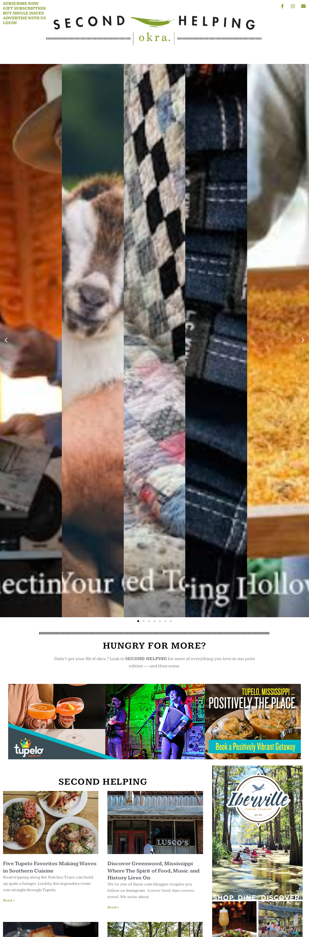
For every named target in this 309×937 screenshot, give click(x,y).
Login (10, 23)
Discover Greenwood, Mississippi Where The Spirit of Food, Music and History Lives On (153, 870)
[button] (6, 340)
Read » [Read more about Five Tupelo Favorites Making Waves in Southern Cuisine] (8, 900)
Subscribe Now (21, 3)
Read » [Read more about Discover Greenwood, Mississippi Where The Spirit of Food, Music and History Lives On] (113, 907)
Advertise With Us (24, 18)
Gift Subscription (24, 8)
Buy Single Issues (23, 13)
